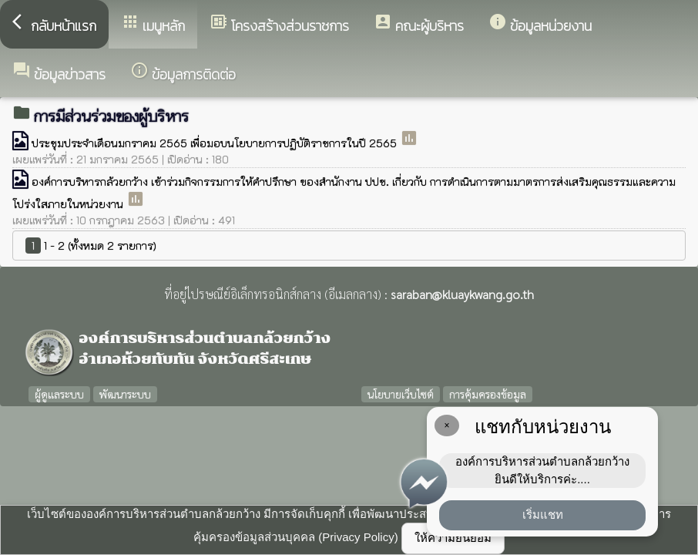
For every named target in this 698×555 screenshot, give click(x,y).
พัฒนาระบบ (125, 394)
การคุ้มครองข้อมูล (487, 394)
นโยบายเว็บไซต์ (400, 394)
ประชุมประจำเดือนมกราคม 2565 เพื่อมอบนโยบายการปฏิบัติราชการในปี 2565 (216, 143)
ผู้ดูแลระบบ (59, 394)
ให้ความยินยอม (453, 537)
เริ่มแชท (542, 514)
